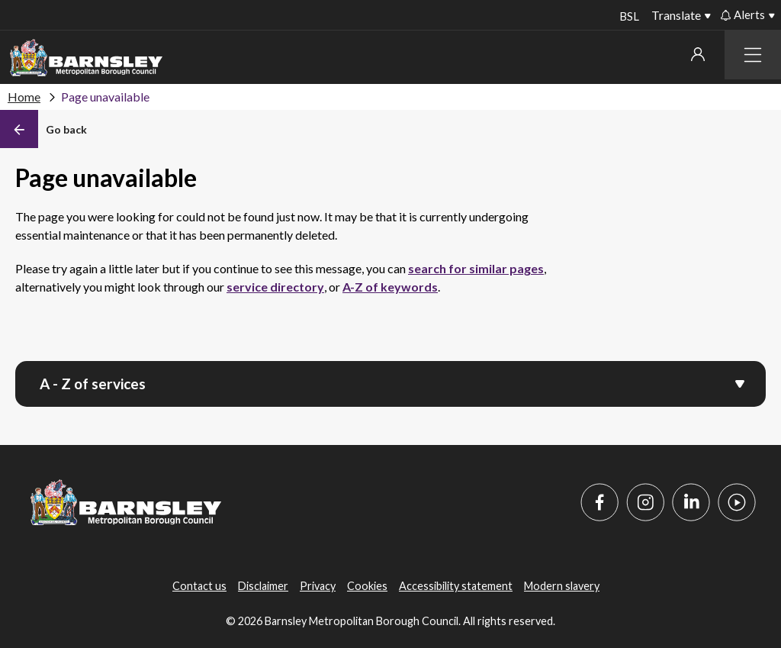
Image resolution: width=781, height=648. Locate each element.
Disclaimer (263, 585)
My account (698, 54)
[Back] (43, 129)
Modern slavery (561, 585)
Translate (676, 15)
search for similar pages (476, 268)
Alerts (743, 14)
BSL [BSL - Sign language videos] (627, 16)
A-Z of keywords (390, 286)
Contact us (199, 585)
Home (24, 96)
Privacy (318, 585)
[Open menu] (740, 382)
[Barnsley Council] (86, 58)
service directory (275, 286)
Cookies (367, 585)
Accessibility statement (456, 585)
